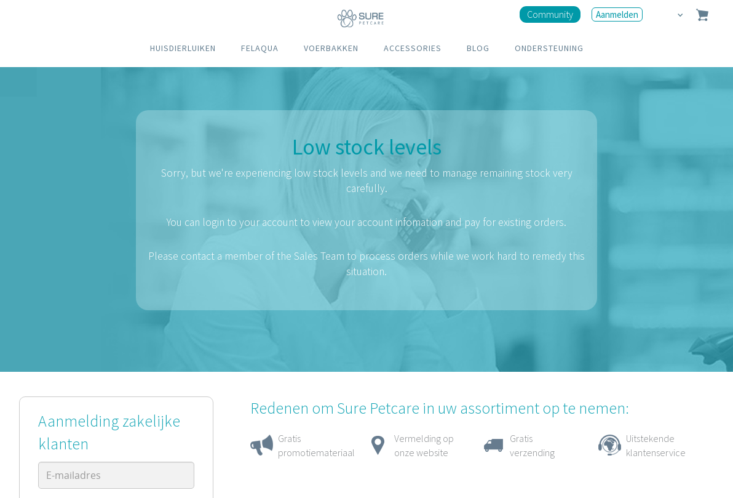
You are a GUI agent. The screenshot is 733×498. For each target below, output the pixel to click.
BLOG (478, 48)
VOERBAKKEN (331, 48)
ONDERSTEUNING (549, 48)
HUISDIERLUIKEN (183, 48)
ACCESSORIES (413, 48)
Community (550, 14)
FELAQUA (260, 48)
